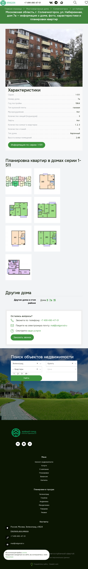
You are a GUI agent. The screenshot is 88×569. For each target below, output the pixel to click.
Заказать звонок (22, 337)
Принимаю (9, 557)
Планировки (44, 473)
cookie (24, 553)
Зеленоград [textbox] (25, 363)
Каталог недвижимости (44, 462)
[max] (61, 3)
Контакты (44, 480)
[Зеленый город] (8, 3)
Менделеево (44, 505)
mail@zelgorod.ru (59, 325)
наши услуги (34, 330)
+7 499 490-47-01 (32, 3)
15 (54, 300)
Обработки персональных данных (56, 558)
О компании (44, 469)
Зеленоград (44, 494)
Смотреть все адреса (20, 531)
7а (50, 300)
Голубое (44, 498)
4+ (26, 373)
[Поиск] (75, 3)
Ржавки (44, 512)
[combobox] (26, 363)
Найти (26, 378)
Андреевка (44, 502)
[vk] (51, 3)
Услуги (44, 466)
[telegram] (56, 3)
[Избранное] (86, 3)
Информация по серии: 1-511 (26, 144)
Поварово (44, 509)
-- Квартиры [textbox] (25, 369)
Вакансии (44, 477)
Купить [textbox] (61, 363)
